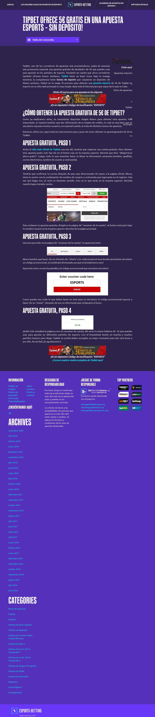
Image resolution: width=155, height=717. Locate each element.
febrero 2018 (14, 484)
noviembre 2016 (15, 564)
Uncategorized (15, 692)
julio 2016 (12, 585)
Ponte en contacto (31, 393)
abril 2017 (12, 537)
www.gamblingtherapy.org (93, 404)
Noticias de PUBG (16, 671)
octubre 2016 (14, 569)
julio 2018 (12, 462)
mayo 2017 (13, 532)
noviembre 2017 (15, 500)
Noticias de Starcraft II (18, 676)
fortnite (11, 614)
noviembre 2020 (15, 430)
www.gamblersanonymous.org (94, 410)
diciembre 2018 (15, 452)
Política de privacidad (13, 393)
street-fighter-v (15, 687)
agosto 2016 (14, 580)
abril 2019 (12, 436)
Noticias (12, 619)
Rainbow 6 (13, 682)
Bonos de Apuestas (17, 609)
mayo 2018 (13, 473)
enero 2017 (13, 553)
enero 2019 (13, 446)
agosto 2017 (14, 516)
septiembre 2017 (16, 510)
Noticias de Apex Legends (20, 625)
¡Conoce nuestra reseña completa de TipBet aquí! (77, 360)
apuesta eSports (101, 83)
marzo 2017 (13, 542)
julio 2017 (12, 521)
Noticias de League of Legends (22, 666)
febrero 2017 (14, 548)
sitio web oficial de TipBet (46, 149)
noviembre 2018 (15, 457)
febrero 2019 (14, 441)
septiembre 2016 (16, 574)
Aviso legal (13, 398)
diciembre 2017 (15, 494)
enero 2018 (13, 489)
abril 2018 (12, 478)
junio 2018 (13, 468)
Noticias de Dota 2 (16, 644)
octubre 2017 (14, 505)
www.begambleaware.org (92, 407)
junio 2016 (13, 590)
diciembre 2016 (15, 558)
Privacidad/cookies (14, 401)
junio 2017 (13, 526)
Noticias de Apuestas (17, 630)
